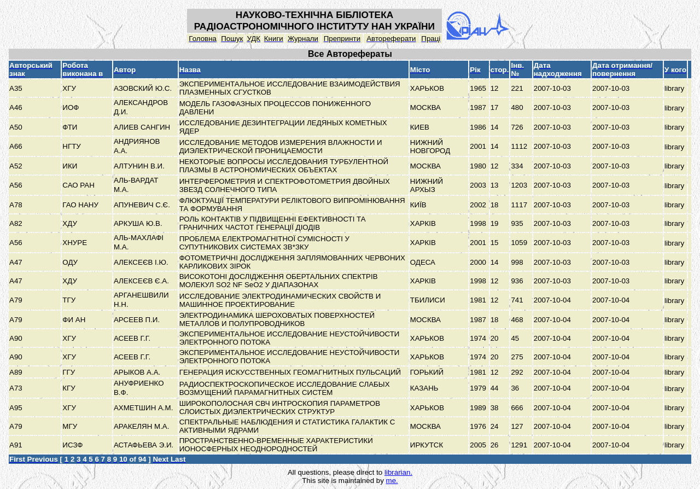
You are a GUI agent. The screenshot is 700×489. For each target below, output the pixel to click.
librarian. (398, 472)
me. (392, 480)
